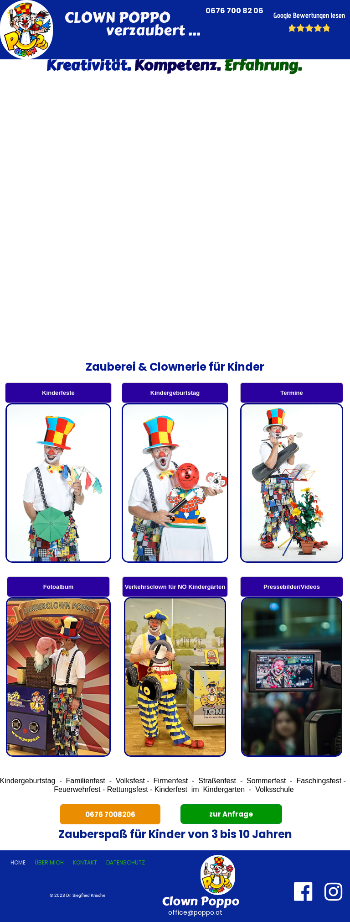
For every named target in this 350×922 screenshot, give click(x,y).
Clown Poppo (200, 901)
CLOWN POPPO (117, 17)
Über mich (49, 862)
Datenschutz (125, 862)
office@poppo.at (194, 912)
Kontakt (85, 862)
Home (18, 862)
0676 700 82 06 (235, 10)
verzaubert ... (132, 30)
